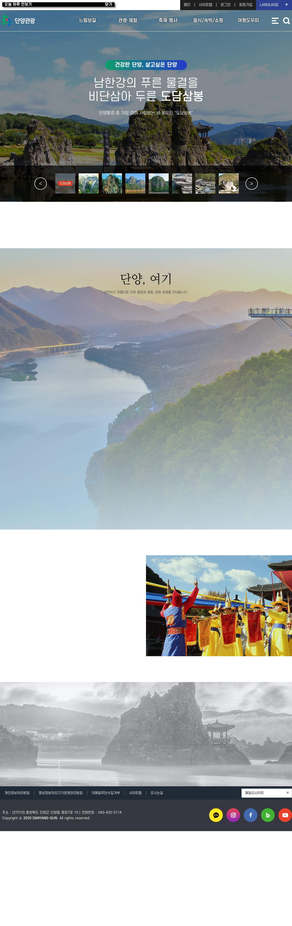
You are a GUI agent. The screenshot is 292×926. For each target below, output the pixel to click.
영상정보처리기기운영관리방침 (61, 793)
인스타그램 (233, 815)
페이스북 (250, 815)
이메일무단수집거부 (106, 793)
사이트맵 (205, 5)
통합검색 (286, 20)
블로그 (268, 815)
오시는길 (156, 793)
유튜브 (285, 815)
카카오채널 (216, 815)
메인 (187, 5)
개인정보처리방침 (17, 793)
